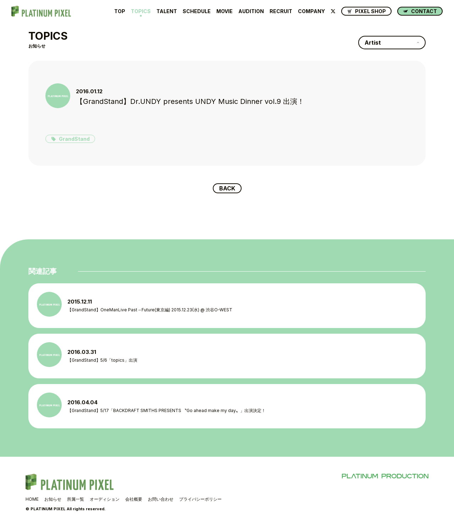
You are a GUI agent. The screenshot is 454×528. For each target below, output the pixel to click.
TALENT (166, 11)
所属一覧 (75, 499)
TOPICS (141, 11)
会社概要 (133, 499)
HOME (32, 499)
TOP (119, 11)
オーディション (105, 499)
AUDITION (251, 11)
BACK (227, 188)
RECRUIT (281, 11)
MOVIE (224, 11)
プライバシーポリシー (200, 499)
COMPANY (311, 11)
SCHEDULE (197, 11)
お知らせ (52, 499)
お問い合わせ (160, 499)
